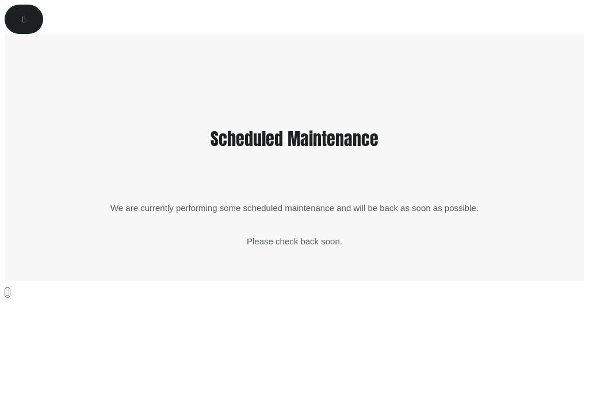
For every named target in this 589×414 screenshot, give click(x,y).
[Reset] (24, 19)
